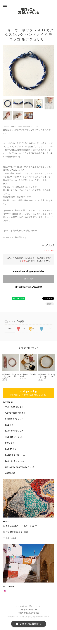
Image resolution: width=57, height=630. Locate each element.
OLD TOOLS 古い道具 (14, 407)
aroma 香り (10, 473)
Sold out (28, 279)
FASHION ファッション (15, 461)
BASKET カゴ (10, 449)
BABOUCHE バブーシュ (15, 455)
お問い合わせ (11, 538)
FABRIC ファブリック (14, 431)
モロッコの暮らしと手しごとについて (21, 526)
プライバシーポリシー (28, 610)
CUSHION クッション (14, 437)
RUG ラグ (9, 425)
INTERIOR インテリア (14, 419)
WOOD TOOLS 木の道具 (15, 413)
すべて (10, 328)
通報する (50, 304)
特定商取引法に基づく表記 (17, 532)
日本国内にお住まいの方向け (28, 287)
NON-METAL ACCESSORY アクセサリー (21, 467)
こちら (24, 261)
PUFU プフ (9, 443)
